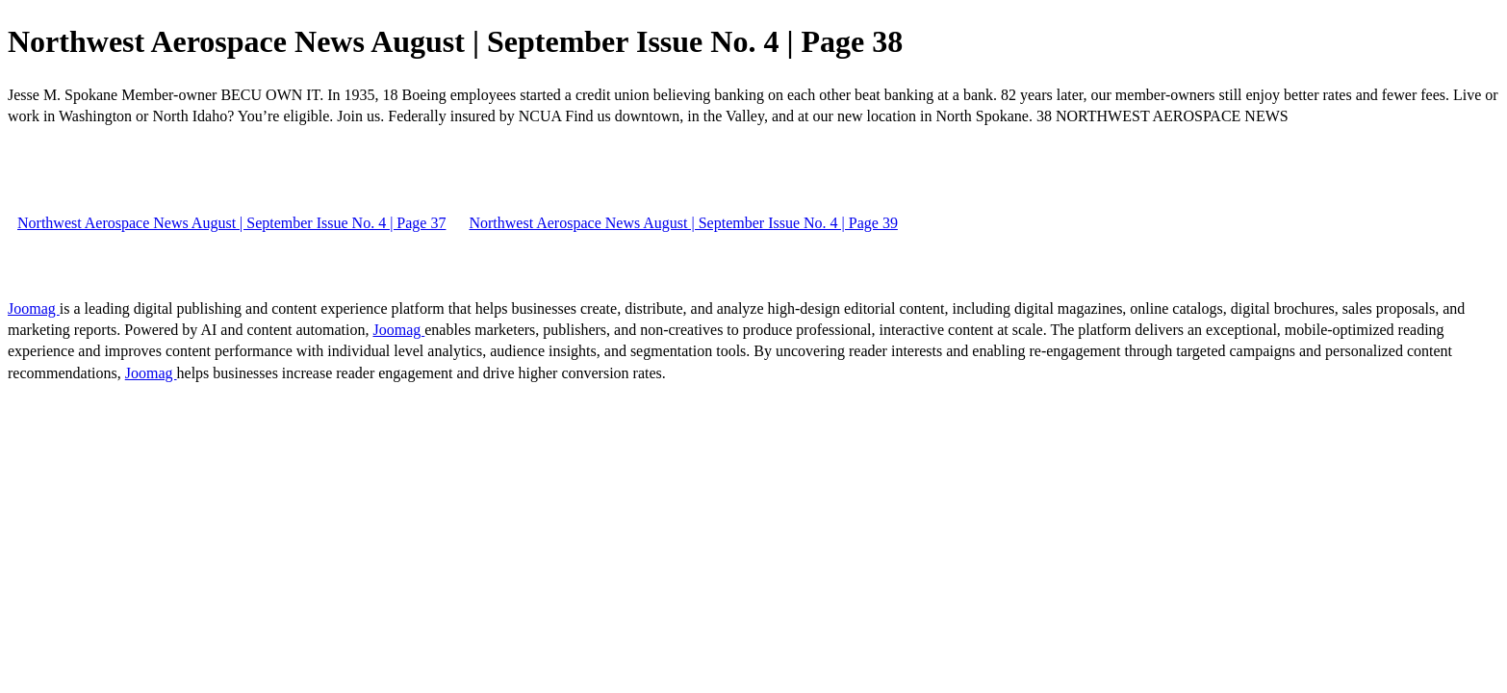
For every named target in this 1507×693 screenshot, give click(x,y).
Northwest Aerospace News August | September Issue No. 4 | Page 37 (231, 223)
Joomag (34, 308)
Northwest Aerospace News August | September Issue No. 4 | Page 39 (683, 223)
